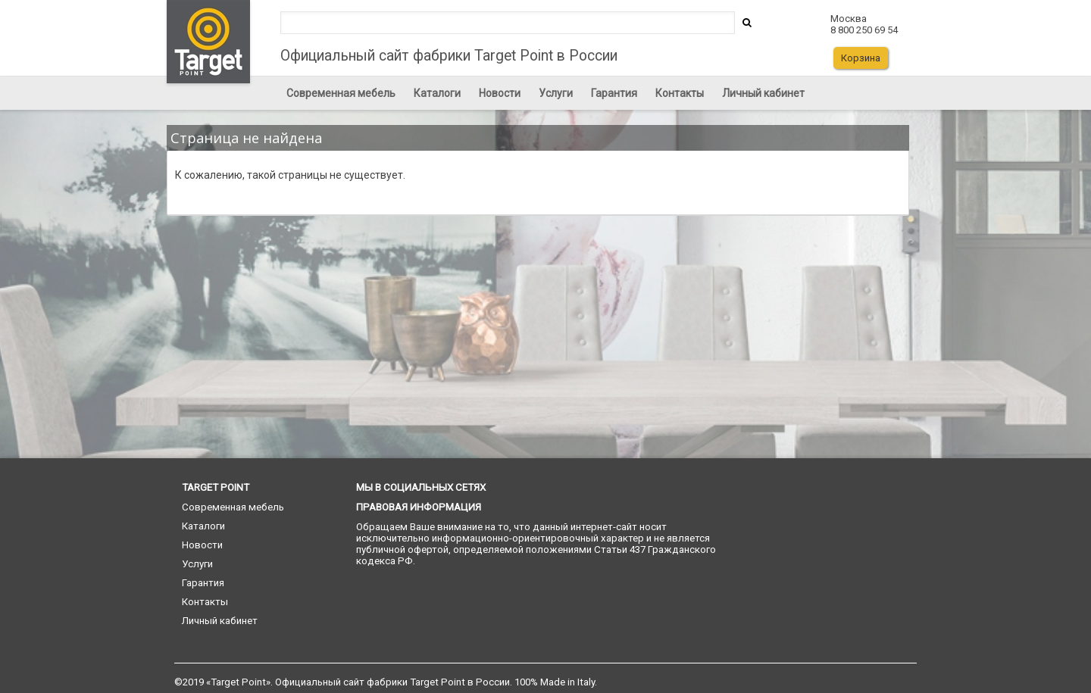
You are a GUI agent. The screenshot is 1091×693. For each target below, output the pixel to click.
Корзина (860, 58)
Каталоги (437, 93)
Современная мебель (340, 93)
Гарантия (614, 93)
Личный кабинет (763, 93)
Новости (499, 93)
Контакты (679, 93)
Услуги (556, 93)
